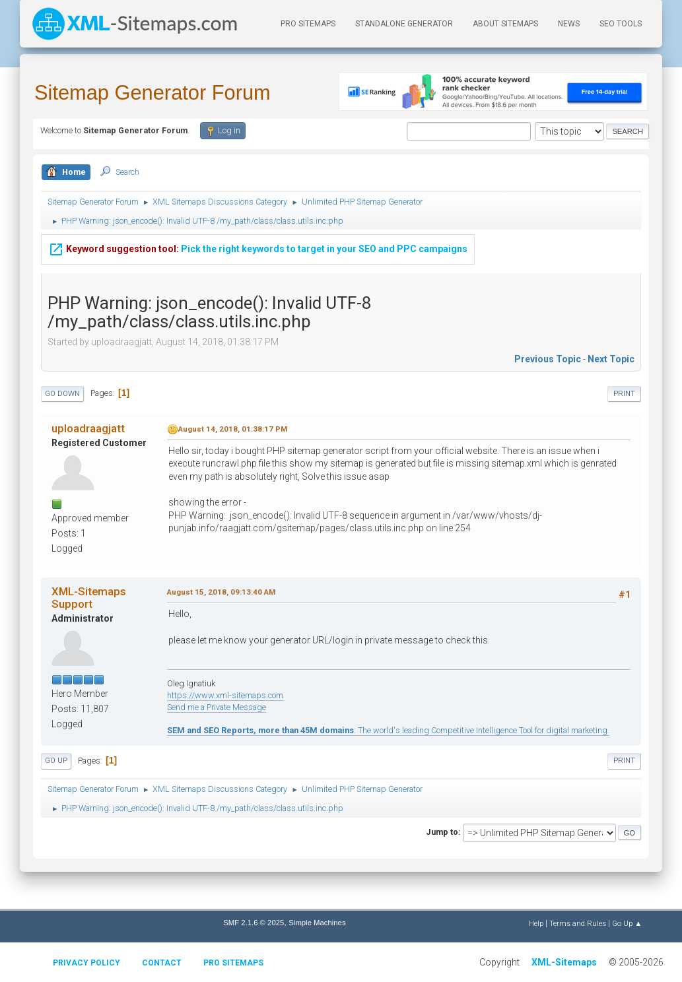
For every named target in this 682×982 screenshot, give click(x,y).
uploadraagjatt (88, 428)
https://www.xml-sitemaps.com (225, 695)
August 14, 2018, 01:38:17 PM (232, 429)
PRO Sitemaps (308, 23)
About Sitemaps (505, 23)
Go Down (62, 393)
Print (624, 393)
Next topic (611, 359)
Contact (162, 962)
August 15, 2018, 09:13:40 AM (221, 592)
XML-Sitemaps (564, 962)
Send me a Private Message (216, 707)
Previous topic (547, 359)
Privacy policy (86, 962)
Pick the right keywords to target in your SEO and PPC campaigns (257, 247)
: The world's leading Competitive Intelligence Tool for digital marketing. (388, 730)
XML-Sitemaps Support (88, 597)
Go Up (56, 760)
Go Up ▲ (627, 923)
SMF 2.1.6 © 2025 (253, 923)
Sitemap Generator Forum (152, 92)
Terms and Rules (577, 923)
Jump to (442, 832)
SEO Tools (620, 23)
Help (536, 923)
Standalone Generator (404, 23)
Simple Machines (317, 923)
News (569, 23)
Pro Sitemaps (233, 962)
